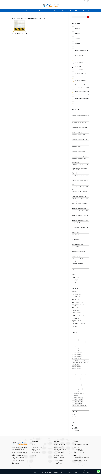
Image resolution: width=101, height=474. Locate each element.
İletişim (73, 276)
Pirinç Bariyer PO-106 (75, 234)
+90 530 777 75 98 (17, 0)
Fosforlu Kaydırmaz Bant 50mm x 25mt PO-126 (80, 186)
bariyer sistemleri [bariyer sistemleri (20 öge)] (75, 341)
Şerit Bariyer (74, 321)
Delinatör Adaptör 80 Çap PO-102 (77, 244)
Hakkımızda (74, 274)
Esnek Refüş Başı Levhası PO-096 (77, 258)
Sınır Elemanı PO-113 (75, 217)
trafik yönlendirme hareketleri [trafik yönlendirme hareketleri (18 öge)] (77, 397)
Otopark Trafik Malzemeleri (78, 315)
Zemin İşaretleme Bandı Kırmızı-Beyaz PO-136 (79, 156)
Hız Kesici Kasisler (76, 309)
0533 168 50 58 (80, 450)
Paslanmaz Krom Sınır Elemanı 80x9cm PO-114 (80, 215)
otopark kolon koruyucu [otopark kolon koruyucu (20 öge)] (76, 376)
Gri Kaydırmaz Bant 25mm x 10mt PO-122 (79, 196)
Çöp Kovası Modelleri (76, 297)
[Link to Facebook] (83, 1)
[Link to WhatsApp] (88, 1)
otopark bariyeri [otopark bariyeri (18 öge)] (83, 405)
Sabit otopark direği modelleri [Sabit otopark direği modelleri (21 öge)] (77, 391)
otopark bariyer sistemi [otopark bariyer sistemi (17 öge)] (76, 370)
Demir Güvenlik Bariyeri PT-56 (19, 33)
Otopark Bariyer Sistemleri (78, 312)
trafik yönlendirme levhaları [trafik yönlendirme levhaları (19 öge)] (77, 401)
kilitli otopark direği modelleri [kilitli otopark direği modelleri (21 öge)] (77, 352)
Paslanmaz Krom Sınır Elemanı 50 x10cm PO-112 (80, 220)
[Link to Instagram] (85, 1)
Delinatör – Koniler (76, 299)
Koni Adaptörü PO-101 (75, 246)
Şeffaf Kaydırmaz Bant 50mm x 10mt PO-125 (79, 189)
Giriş (73, 425)
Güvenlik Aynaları (75, 307)
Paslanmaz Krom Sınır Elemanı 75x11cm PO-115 (80, 213)
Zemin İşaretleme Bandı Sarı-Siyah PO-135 (79, 158)
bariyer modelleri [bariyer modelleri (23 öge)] (82, 339)
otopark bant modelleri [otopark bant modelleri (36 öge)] (85, 360)
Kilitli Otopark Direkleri (77, 310)
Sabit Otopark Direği (76, 320)
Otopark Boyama (37, 452)
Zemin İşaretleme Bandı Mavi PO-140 (78, 146)
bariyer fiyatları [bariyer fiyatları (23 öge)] (75, 339)
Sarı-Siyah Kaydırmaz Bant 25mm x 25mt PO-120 (80, 201)
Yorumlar (75, 428)
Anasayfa (74, 272)
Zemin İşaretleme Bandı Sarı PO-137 (78, 153)
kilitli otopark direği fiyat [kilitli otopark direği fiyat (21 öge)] (76, 348)
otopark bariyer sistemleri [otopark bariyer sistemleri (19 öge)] (76, 372)
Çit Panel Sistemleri (76, 296)
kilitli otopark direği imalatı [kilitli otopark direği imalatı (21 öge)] (77, 350)
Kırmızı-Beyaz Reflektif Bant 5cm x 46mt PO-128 (80, 180)
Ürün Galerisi (74, 280)
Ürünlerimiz (74, 282)
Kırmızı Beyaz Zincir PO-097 (76, 256)
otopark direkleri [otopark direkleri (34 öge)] (85, 372)
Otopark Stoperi (57, 447)
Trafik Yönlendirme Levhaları (78, 325)
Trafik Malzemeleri (76, 279)
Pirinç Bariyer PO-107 (75, 232)
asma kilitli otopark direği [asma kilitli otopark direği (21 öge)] (76, 335)
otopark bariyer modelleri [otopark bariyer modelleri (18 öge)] (76, 368)
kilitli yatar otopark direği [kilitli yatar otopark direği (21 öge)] (76, 358)
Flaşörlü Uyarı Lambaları (77, 305)
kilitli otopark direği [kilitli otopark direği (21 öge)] (75, 405)
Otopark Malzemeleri (76, 277)
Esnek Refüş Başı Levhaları (78, 304)
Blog (34, 454)
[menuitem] (15, 10)
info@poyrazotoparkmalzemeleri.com (32, 0)
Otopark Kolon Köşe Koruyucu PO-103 (78, 241)
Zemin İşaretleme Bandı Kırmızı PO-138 (78, 151)
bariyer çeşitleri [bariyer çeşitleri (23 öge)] (82, 341)
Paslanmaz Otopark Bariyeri (60, 449)
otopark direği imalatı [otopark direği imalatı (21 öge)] (76, 374)
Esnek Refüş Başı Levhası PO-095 (77, 261)
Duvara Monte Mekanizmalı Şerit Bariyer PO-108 (80, 229)
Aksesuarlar (74, 291)
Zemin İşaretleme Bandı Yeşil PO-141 (78, 144)
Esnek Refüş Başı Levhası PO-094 (77, 263)
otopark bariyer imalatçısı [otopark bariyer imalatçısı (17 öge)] (76, 366)
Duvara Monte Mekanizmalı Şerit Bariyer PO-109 (80, 227)
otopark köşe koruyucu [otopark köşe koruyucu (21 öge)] (76, 378)
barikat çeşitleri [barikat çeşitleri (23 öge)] (82, 337)
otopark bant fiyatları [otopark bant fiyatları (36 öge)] (76, 360)
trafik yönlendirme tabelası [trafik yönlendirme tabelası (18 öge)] (77, 403)
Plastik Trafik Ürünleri (76, 318)
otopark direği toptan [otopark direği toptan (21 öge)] (84, 374)
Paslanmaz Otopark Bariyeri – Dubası (80, 317)
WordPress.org (75, 430)
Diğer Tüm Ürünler (58, 463)
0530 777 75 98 (80, 452)
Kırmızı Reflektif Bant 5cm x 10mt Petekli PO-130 (80, 175)
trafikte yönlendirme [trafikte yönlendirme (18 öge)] (75, 395)
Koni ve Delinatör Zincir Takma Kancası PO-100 (80, 249)
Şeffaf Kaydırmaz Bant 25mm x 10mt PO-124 (79, 191)
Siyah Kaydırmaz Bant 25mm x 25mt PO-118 (79, 205)
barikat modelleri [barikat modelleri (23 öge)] (75, 337)
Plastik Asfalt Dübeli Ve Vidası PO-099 (78, 251)
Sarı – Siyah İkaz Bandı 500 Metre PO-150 (79, 122)
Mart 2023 (74, 416)
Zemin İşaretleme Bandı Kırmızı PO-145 (78, 134)
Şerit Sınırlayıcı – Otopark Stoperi (79, 323)
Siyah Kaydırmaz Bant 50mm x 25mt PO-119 (79, 203)
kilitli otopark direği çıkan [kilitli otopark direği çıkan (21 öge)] (76, 356)
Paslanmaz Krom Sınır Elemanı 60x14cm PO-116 (80, 210)
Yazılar (74, 427)
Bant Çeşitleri (75, 293)
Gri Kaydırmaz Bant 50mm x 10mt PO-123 (79, 193)
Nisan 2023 (74, 414)
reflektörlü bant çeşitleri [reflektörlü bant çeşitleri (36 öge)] (76, 387)
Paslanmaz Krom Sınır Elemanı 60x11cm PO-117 (80, 208)
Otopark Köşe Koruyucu (77, 313)
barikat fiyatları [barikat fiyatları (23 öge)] (85, 335)
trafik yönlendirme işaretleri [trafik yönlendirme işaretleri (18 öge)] (77, 399)
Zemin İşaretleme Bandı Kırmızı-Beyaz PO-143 (79, 139)
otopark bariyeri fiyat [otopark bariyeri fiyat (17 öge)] (84, 362)
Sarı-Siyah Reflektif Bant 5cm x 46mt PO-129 (79, 178)
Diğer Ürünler (75, 301)
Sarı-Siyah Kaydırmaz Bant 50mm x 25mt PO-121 (80, 198)
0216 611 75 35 (78, 449)
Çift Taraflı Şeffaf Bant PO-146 (77, 132)
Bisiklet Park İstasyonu (77, 294)
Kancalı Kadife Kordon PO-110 (77, 225)
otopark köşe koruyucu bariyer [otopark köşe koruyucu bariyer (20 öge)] (77, 380)
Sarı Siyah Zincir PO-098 (76, 253)
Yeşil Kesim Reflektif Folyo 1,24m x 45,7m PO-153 (80, 112)
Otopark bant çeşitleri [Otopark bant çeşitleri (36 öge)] (76, 362)
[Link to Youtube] (86, 1)
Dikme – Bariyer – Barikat (77, 302)
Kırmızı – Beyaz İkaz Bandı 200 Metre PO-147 (79, 129)
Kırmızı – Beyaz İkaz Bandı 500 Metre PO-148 (79, 127)
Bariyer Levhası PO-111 (76, 222)
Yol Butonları (74, 326)
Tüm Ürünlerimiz (36, 450)
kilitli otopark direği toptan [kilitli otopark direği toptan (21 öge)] (76, 354)
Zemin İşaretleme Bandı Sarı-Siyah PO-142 (79, 141)
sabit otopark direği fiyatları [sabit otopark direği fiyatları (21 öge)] (77, 389)
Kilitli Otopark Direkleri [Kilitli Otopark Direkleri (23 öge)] (76, 346)
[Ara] (88, 10)
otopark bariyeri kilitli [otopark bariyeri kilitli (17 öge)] (76, 364)
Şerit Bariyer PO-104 (75, 239)
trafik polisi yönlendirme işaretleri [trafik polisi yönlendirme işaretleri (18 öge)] (78, 393)
